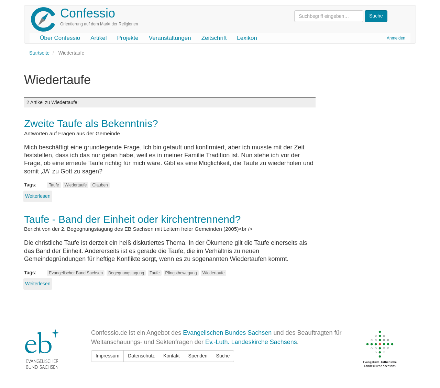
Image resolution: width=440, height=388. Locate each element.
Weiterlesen (38, 196)
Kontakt (171, 355)
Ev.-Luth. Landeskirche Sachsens (251, 342)
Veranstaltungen (170, 38)
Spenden (198, 355)
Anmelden (396, 38)
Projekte (127, 38)
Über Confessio (60, 38)
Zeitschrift (214, 38)
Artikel (98, 38)
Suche (223, 355)
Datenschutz (141, 355)
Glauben (100, 185)
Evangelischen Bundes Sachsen (227, 332)
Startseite (39, 53)
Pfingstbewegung (181, 273)
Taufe (54, 185)
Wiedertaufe (76, 185)
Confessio (87, 13)
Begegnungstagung (126, 273)
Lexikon (247, 38)
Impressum (107, 355)
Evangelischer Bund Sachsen (76, 273)
